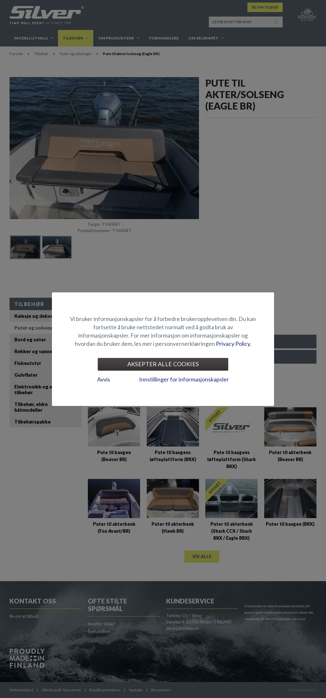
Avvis (103, 379)
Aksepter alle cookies (163, 363)
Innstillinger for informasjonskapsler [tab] (184, 379)
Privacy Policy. (233, 343)
